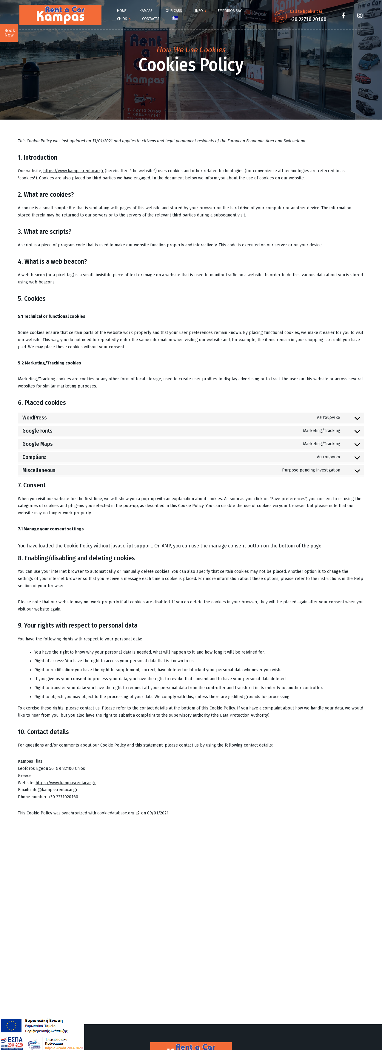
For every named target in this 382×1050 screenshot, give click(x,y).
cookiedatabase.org (116, 813)
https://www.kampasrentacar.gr (73, 170)
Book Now (9, 33)
